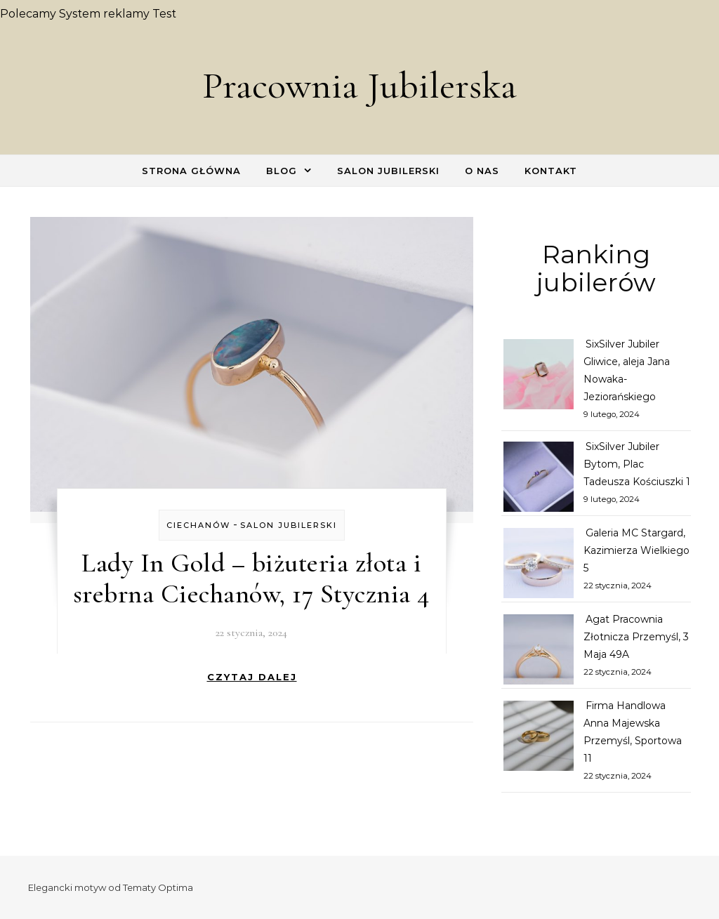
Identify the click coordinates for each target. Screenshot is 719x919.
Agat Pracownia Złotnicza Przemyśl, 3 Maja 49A (636, 637)
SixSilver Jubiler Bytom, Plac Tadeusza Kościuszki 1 (636, 464)
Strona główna (191, 170)
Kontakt (551, 170)
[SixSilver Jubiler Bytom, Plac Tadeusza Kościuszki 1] (538, 479)
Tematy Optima (158, 887)
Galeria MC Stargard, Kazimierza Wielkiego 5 (636, 550)
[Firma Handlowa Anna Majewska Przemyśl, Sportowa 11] (538, 738)
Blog (281, 170)
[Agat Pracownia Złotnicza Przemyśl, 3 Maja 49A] (538, 652)
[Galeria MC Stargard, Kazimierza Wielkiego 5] (538, 566)
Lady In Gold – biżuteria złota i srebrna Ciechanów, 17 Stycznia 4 (251, 578)
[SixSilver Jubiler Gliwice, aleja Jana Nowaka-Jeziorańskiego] (538, 377)
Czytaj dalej (252, 676)
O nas (482, 170)
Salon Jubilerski (388, 170)
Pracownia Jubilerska (359, 85)
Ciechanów (198, 525)
